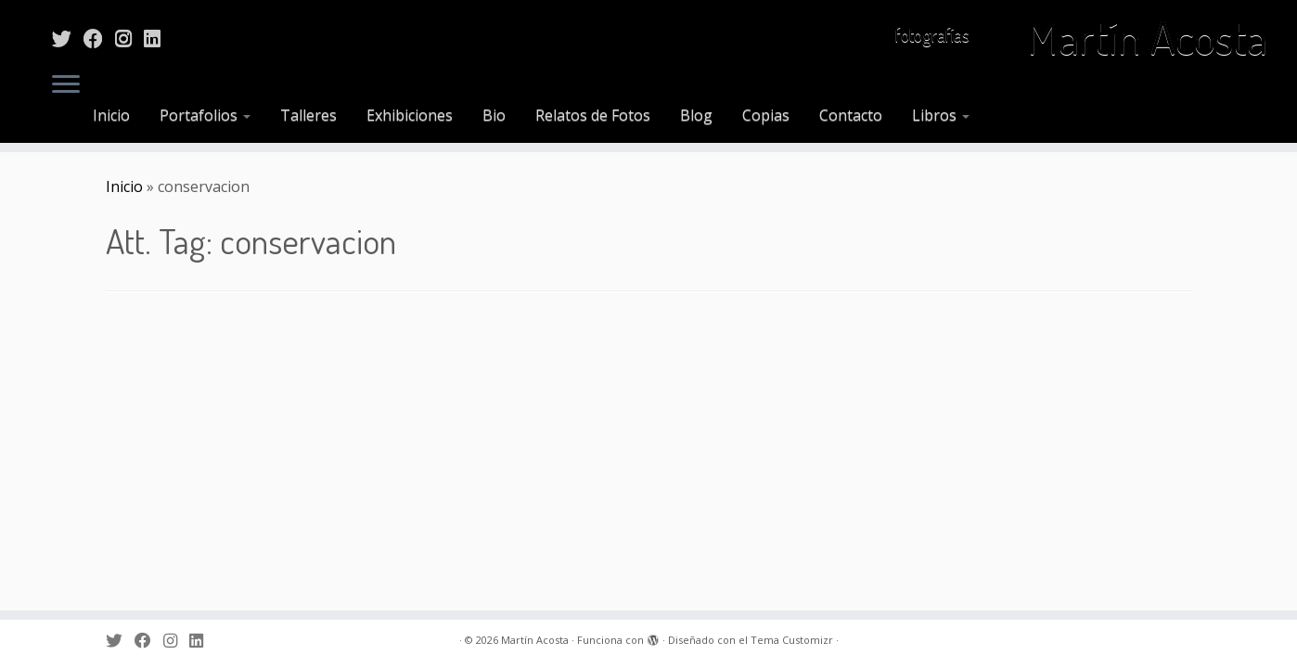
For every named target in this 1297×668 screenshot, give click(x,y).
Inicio (111, 115)
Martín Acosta (1147, 37)
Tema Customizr (792, 640)
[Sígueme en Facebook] (99, 38)
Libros (941, 115)
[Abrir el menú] (66, 85)
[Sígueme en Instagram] (129, 38)
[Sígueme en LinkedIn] (158, 38)
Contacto (850, 115)
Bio (494, 115)
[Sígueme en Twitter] (67, 38)
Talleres (308, 115)
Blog (696, 115)
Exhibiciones (409, 115)
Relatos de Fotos (592, 115)
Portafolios (205, 115)
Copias (766, 115)
